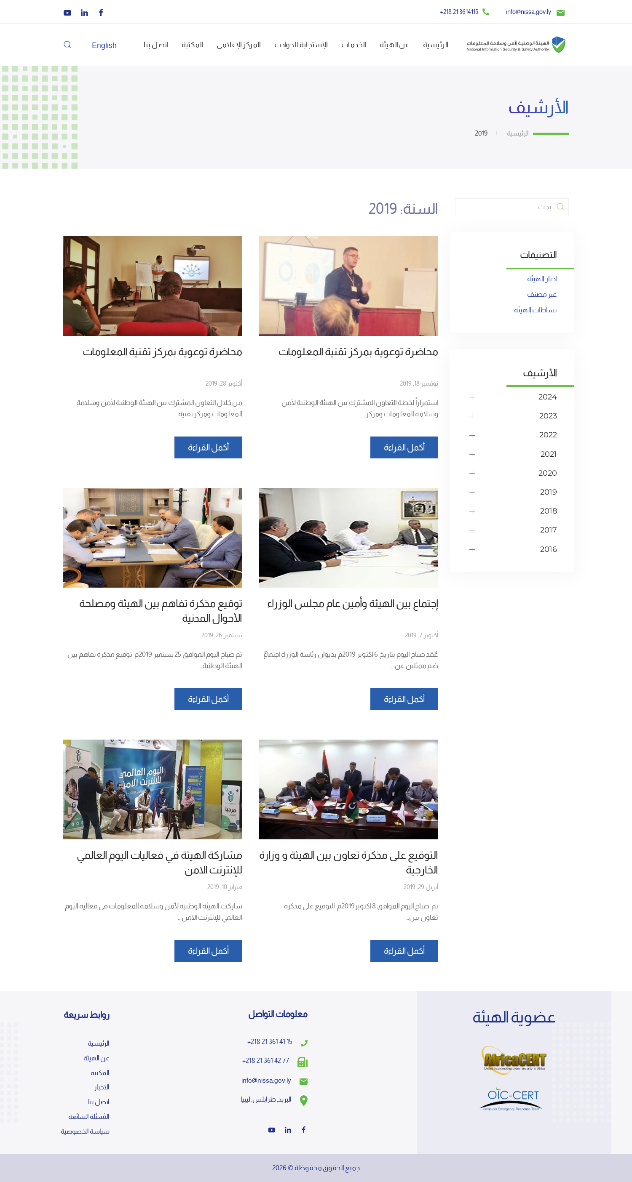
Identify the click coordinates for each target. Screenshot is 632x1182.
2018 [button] (548, 511)
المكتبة (192, 44)
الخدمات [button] (353, 44)
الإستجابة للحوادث (301, 44)
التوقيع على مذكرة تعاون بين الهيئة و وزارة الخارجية (348, 862)
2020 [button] (547, 473)
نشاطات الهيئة (535, 309)
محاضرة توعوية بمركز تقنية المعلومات (358, 351)
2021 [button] (549, 454)
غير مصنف (542, 294)
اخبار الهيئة (542, 278)
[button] (67, 45)
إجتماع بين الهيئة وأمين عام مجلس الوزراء (352, 603)
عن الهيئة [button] (395, 44)
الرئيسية (435, 44)
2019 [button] (548, 492)
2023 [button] (548, 416)
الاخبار (102, 1087)
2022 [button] (548, 434)
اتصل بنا (156, 44)
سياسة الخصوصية (85, 1131)
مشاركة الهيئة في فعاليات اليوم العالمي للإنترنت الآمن (159, 862)
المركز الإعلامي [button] (239, 44)
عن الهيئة (96, 1058)
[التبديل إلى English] (104, 45)
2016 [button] (548, 549)
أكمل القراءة (404, 447)
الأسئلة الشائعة (89, 1116)
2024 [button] (547, 397)
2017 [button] (548, 530)
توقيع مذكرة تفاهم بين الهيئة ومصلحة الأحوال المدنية (160, 611)
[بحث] (512, 206)
